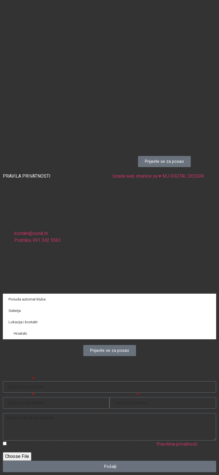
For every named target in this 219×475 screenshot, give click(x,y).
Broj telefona (123, 395)
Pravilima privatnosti (177, 444)
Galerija (15, 310)
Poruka (10, 411)
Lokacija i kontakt (23, 322)
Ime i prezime (17, 379)
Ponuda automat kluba (27, 299)
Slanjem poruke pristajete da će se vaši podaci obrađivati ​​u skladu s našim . (103, 444)
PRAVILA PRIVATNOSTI (26, 176)
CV (6, 450)
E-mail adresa (17, 395)
